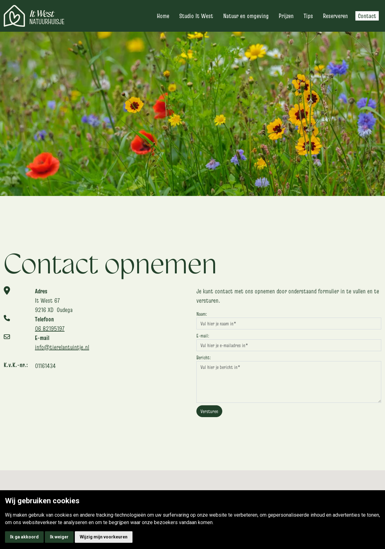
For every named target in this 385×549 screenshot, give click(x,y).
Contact (367, 16)
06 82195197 (50, 328)
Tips (308, 16)
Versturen (209, 411)
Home (163, 16)
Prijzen (286, 16)
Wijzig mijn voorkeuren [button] (104, 536)
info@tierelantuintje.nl (62, 347)
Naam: (201, 313)
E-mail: (202, 335)
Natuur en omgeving (246, 16)
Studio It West (196, 16)
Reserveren (335, 16)
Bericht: (203, 357)
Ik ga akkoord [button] (24, 536)
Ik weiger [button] (59, 536)
